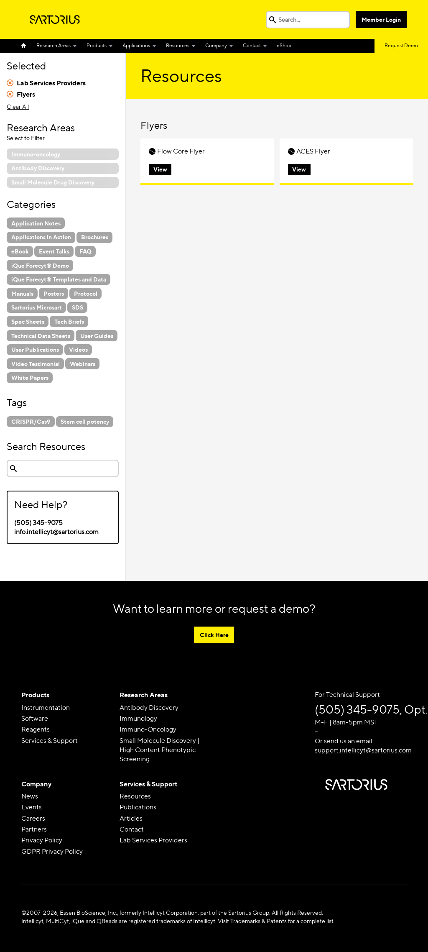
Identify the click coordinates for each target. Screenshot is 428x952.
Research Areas (53, 45)
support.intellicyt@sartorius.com (363, 750)
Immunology (138, 718)
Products (97, 45)
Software (34, 718)
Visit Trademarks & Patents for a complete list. (276, 920)
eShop (284, 45)
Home (26, 46)
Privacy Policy (41, 841)
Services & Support (49, 741)
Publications (138, 807)
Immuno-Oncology (148, 730)
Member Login (381, 19)
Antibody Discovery (149, 707)
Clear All (18, 106)
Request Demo (401, 45)
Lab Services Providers (153, 841)
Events (31, 807)
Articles (131, 818)
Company (216, 45)
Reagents (35, 730)
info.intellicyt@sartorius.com (56, 532)
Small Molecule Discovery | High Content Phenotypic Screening (159, 750)
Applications (136, 45)
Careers (33, 818)
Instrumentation (45, 707)
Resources (177, 45)
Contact (252, 45)
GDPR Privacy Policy (52, 851)
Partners (34, 830)
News (29, 796)
